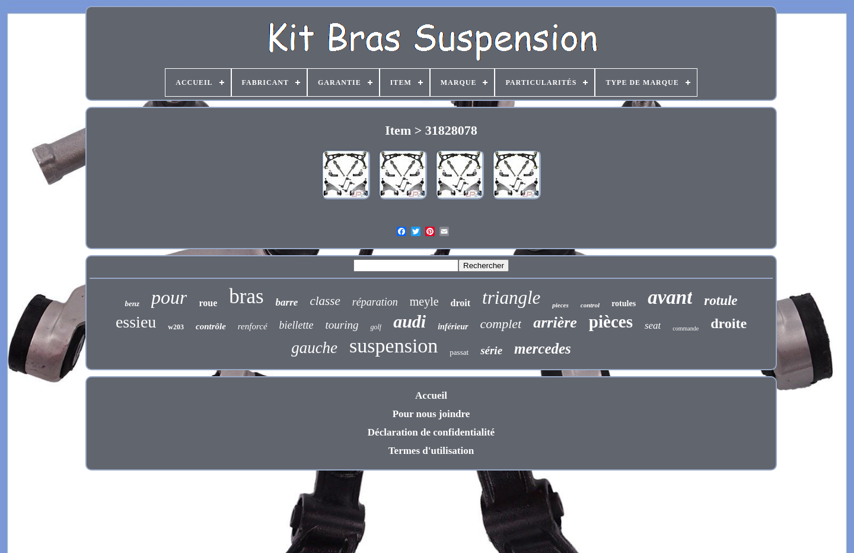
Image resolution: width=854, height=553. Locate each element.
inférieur (453, 326)
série (491, 350)
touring (342, 325)
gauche (314, 348)
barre (287, 302)
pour (169, 297)
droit (460, 303)
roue (208, 303)
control (590, 305)
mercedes (542, 349)
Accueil (431, 395)
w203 (176, 327)
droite (728, 323)
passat (459, 352)
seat (653, 325)
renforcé (252, 326)
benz (132, 303)
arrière (555, 322)
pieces (560, 305)
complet (501, 323)
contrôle (211, 326)
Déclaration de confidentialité (431, 432)
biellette (296, 325)
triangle (511, 297)
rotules (623, 303)
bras (246, 296)
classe (325, 301)
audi (409, 321)
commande (686, 328)
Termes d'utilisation (431, 450)
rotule (720, 300)
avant (670, 297)
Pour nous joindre (431, 413)
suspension (393, 346)
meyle (424, 301)
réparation (375, 302)
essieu (136, 322)
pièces (611, 321)
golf (375, 327)
